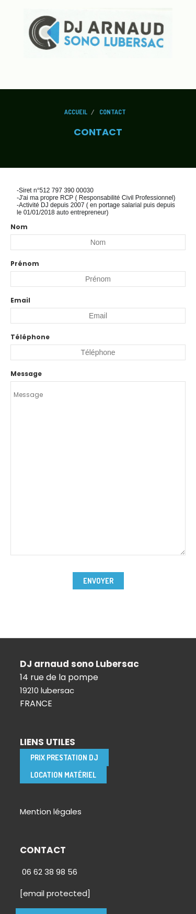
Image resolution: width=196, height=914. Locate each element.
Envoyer (98, 580)
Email (20, 300)
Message (26, 373)
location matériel (63, 774)
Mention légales (51, 811)
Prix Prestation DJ (64, 757)
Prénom (24, 263)
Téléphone (30, 336)
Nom (19, 226)
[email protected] (55, 893)
